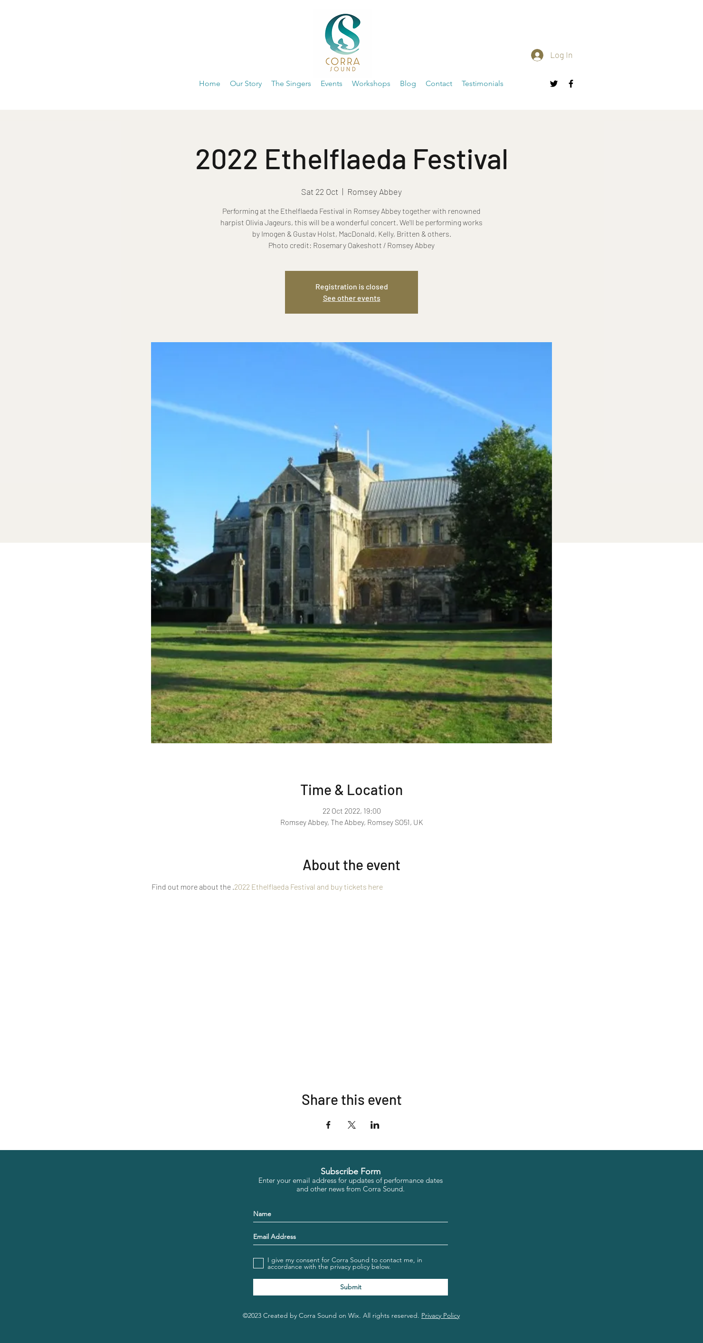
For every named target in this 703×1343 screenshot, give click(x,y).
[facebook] (571, 83)
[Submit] (350, 1287)
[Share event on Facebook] (328, 1125)
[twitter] (554, 83)
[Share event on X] (351, 1125)
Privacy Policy (440, 1315)
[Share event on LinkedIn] (375, 1125)
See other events (351, 297)
